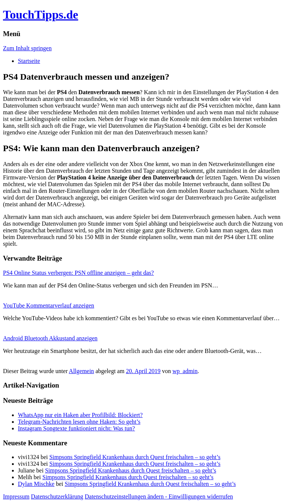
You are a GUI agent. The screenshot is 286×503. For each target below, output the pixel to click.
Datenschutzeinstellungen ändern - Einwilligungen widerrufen (159, 496)
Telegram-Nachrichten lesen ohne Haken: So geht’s (79, 421)
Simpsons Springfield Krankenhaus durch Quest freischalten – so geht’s (134, 457)
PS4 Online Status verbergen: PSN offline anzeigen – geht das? (78, 273)
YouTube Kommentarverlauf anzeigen (48, 305)
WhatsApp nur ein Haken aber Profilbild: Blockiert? (80, 415)
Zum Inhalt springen (27, 48)
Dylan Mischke (36, 484)
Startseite (29, 61)
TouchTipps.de (40, 14)
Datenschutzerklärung (57, 496)
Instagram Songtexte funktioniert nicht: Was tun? (76, 428)
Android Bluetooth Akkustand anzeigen (50, 338)
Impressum (16, 496)
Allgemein (81, 371)
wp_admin (185, 371)
